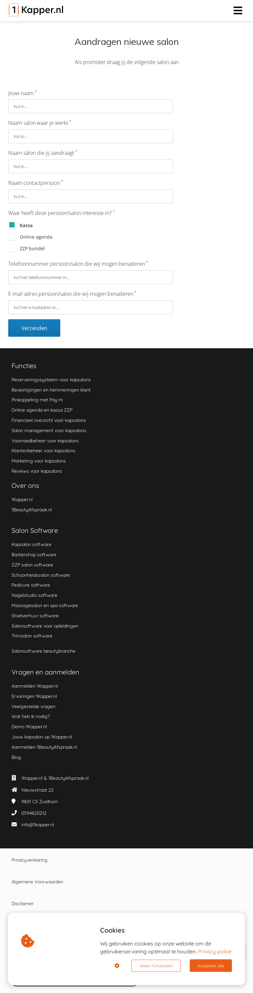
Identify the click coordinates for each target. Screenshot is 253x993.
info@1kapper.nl (37, 825)
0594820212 (33, 813)
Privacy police (215, 951)
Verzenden (34, 328)
